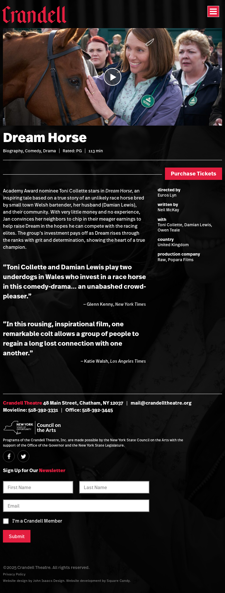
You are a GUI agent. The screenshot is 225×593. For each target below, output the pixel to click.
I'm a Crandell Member (37, 521)
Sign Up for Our (34, 470)
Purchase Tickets (193, 173)
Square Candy (118, 580)
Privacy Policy (14, 574)
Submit (17, 536)
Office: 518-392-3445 (89, 410)
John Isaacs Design (48, 580)
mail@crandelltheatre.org (161, 403)
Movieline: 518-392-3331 (30, 410)
